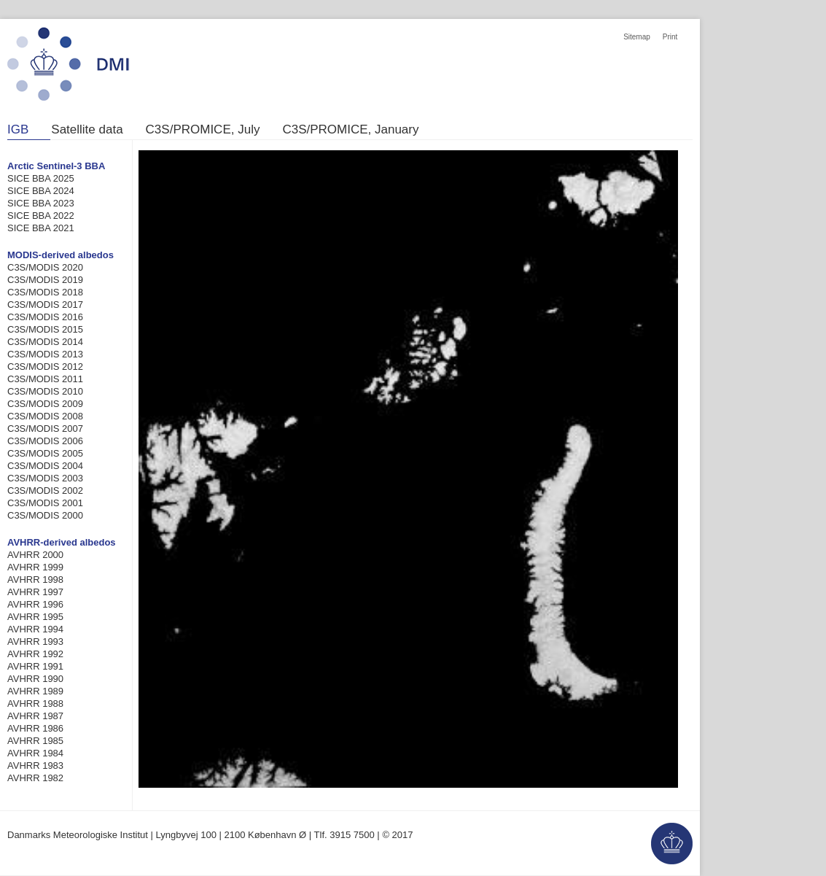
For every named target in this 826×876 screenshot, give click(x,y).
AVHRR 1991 (35, 666)
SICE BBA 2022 (40, 215)
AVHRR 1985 (35, 740)
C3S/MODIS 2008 (45, 416)
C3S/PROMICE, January (350, 129)
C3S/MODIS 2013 (45, 354)
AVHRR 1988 (35, 703)
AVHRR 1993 (35, 641)
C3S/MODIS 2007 (45, 428)
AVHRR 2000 (35, 554)
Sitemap (636, 37)
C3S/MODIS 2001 (45, 502)
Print (670, 37)
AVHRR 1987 (35, 715)
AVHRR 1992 (35, 653)
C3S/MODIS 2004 (45, 465)
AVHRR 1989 (35, 691)
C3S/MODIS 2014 (45, 341)
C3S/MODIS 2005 (45, 453)
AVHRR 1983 (35, 765)
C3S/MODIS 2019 (45, 279)
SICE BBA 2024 (40, 190)
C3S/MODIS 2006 (45, 440)
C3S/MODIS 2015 (45, 329)
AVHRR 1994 (35, 629)
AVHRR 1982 (35, 777)
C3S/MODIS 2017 (45, 304)
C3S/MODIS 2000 (45, 515)
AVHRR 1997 (35, 591)
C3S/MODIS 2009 (45, 403)
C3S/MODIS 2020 (45, 267)
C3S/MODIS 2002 (45, 490)
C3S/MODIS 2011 (45, 378)
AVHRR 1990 (35, 678)
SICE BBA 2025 (40, 178)
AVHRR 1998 (35, 579)
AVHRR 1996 (35, 604)
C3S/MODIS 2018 (45, 292)
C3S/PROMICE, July (203, 129)
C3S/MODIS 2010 (45, 391)
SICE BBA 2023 (40, 203)
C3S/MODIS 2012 (45, 366)
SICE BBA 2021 (40, 227)
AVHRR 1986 (35, 728)
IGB (17, 129)
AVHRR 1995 (35, 616)
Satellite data (86, 129)
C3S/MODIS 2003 (45, 478)
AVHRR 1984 (35, 753)
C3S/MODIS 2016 (45, 316)
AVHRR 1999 (35, 567)
